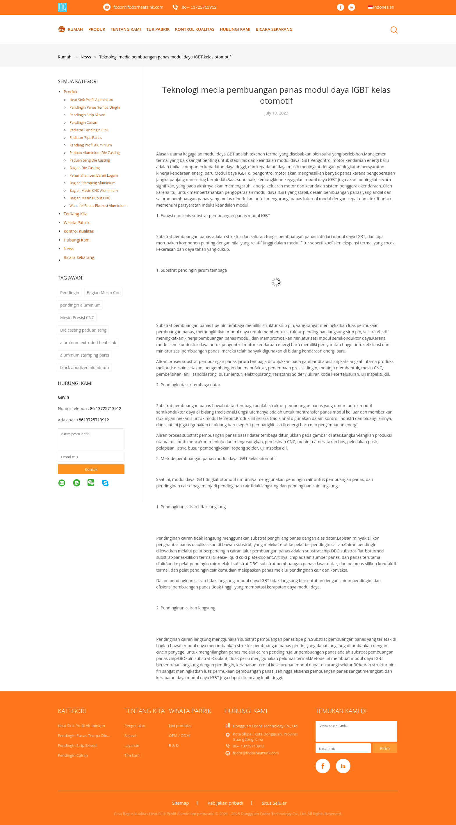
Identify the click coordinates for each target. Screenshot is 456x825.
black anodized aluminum (84, 367)
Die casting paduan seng (83, 330)
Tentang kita (76, 213)
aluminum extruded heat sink (88, 342)
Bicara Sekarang (274, 29)
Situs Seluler (274, 803)
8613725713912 (94, 420)
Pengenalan (134, 725)
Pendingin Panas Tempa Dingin (95, 107)
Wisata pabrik (77, 222)
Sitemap (180, 803)
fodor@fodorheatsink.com (138, 7)
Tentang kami (126, 29)
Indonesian (383, 7)
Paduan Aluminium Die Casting (95, 152)
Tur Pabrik (158, 29)
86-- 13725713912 (199, 7)
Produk (96, 29)
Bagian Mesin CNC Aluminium (94, 190)
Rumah (70, 29)
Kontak (91, 469)
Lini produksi (180, 725)
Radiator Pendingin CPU (89, 130)
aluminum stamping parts (84, 355)
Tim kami (132, 755)
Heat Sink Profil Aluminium (91, 99)
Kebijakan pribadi (225, 803)
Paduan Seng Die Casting (90, 160)
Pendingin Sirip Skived (87, 114)
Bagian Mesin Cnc (103, 292)
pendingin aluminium (80, 305)
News (69, 248)
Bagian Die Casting (85, 167)
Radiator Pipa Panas (86, 137)
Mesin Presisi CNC (77, 317)
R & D (174, 745)
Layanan (131, 745)
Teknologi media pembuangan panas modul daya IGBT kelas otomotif (165, 57)
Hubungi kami (235, 29)
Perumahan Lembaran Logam (94, 175)
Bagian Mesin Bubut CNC (90, 198)
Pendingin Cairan (83, 122)
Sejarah (131, 735)
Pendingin (69, 292)
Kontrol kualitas (194, 29)
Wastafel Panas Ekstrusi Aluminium (98, 205)
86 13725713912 (105, 408)
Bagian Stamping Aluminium (92, 182)
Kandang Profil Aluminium (91, 145)
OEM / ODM (179, 735)
